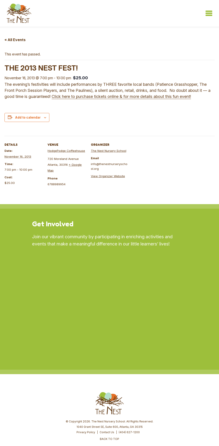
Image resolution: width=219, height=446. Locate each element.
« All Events (15, 40)
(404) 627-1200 (129, 398)
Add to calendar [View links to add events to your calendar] (28, 117)
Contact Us (107, 398)
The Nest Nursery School (108, 150)
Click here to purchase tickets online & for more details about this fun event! (121, 96)
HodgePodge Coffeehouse (66, 150)
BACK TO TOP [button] (109, 405)
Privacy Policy (86, 398)
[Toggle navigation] (209, 13)
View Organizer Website (108, 176)
